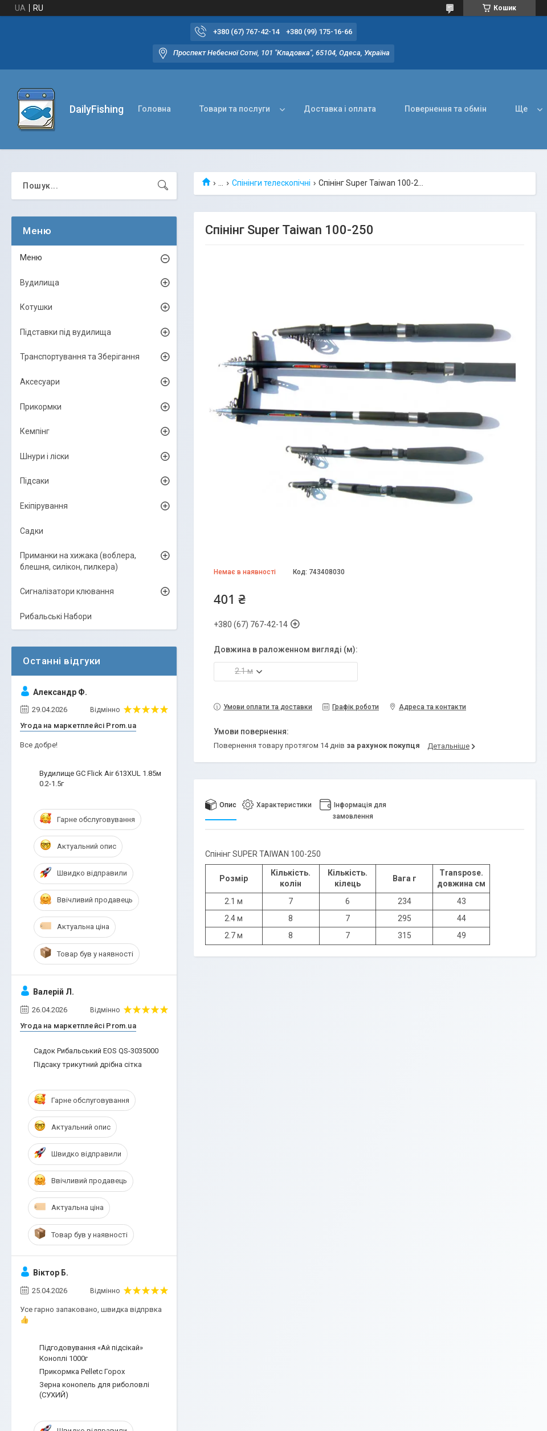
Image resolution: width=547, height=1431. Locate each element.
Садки (31, 530)
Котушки (36, 307)
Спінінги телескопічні (271, 182)
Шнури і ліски (44, 456)
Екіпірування (44, 505)
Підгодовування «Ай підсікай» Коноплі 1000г (91, 1352)
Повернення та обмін (446, 108)
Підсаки (34, 480)
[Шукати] (163, 185)
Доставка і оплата (340, 108)
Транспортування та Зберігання (80, 356)
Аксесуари (40, 381)
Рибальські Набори (56, 616)
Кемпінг (35, 431)
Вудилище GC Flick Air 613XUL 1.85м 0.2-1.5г (100, 778)
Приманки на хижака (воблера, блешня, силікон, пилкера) (78, 561)
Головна (154, 108)
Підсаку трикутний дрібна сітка (88, 1064)
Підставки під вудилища (65, 332)
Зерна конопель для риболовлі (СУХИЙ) (94, 1389)
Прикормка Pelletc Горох (82, 1371)
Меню (31, 257)
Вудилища (39, 282)
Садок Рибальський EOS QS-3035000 (96, 1050)
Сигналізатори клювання (67, 591)
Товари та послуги (234, 108)
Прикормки (41, 406)
